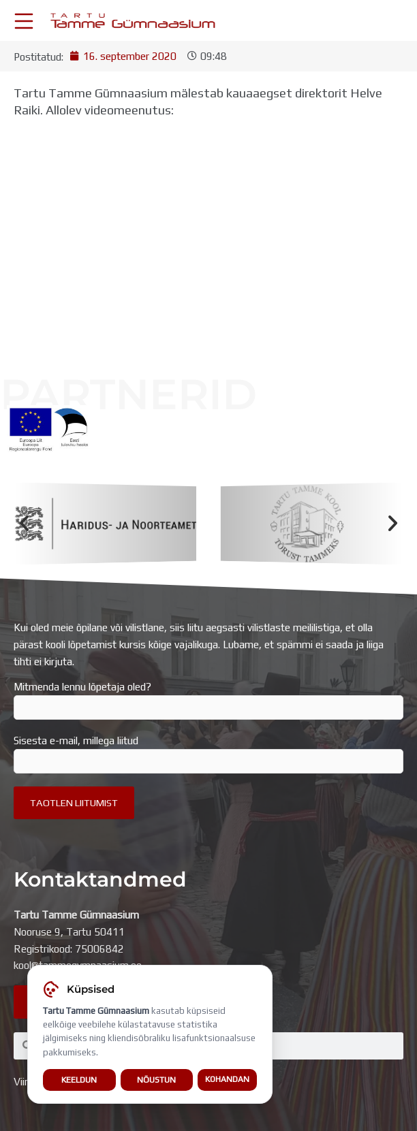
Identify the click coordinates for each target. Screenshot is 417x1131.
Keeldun (79, 1079)
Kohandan (227, 1079)
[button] (24, 524)
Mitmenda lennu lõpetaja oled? (208, 700)
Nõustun (156, 1079)
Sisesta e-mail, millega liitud (208, 754)
